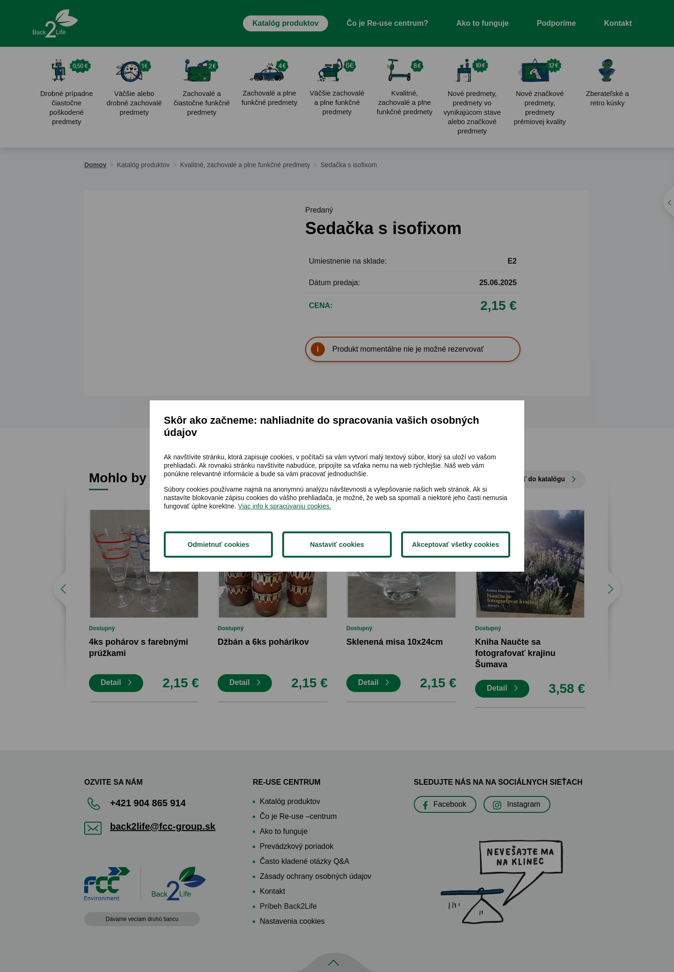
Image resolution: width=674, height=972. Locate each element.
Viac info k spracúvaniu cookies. (284, 506)
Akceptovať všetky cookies (455, 544)
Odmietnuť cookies (218, 544)
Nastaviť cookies (337, 544)
